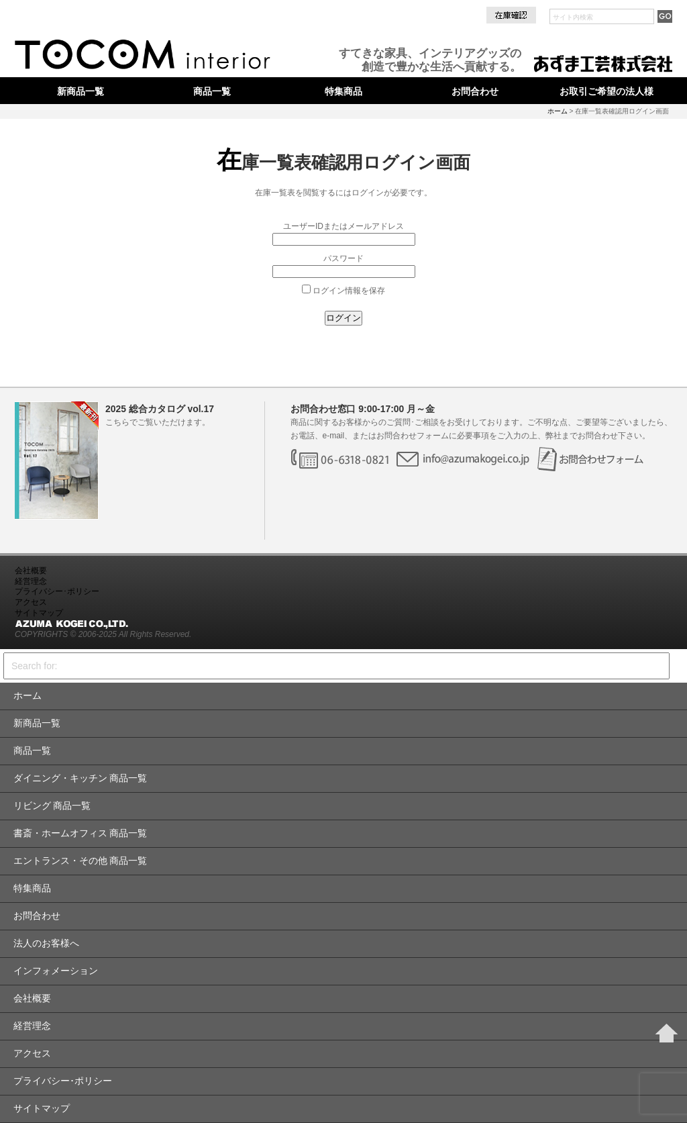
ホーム (27, 696)
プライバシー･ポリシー (57, 591)
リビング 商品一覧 (52, 806)
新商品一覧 (80, 91)
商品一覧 (212, 91)
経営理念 (31, 581)
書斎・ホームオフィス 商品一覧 (80, 833)
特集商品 (343, 91)
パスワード (343, 258)
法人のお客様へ (46, 943)
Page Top (666, 1046)
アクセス (31, 602)
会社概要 (31, 570)
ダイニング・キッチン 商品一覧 (80, 778)
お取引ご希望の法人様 (606, 91)
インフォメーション (55, 971)
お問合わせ (475, 91)
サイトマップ (39, 613)
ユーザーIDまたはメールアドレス (343, 226)
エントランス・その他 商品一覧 (80, 861)
